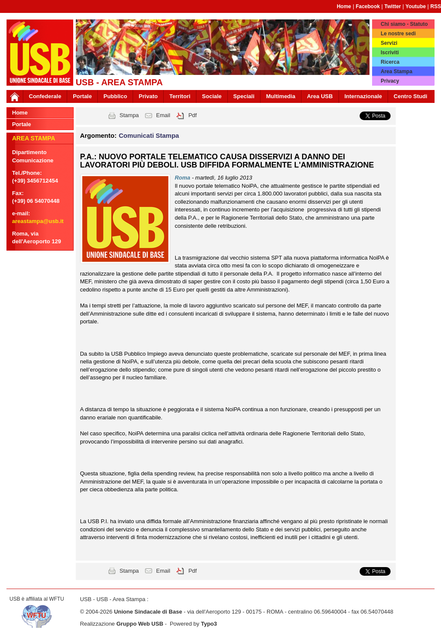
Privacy (390, 81)
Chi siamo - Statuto (404, 24)
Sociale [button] (212, 96)
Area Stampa (396, 71)
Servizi (389, 43)
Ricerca (390, 62)
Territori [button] (179, 96)
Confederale (45, 96)
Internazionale (363, 96)
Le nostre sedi (398, 34)
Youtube (416, 6)
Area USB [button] (320, 96)
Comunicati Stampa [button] (149, 135)
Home (344, 6)
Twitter (393, 6)
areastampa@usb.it (38, 221)
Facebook (368, 6)
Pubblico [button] (115, 96)
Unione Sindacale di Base (148, 611)
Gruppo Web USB (139, 623)
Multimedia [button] (280, 96)
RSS (435, 6)
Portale (82, 96)
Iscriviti (390, 53)
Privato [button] (148, 96)
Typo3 (209, 623)
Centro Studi (410, 96)
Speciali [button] (244, 96)
